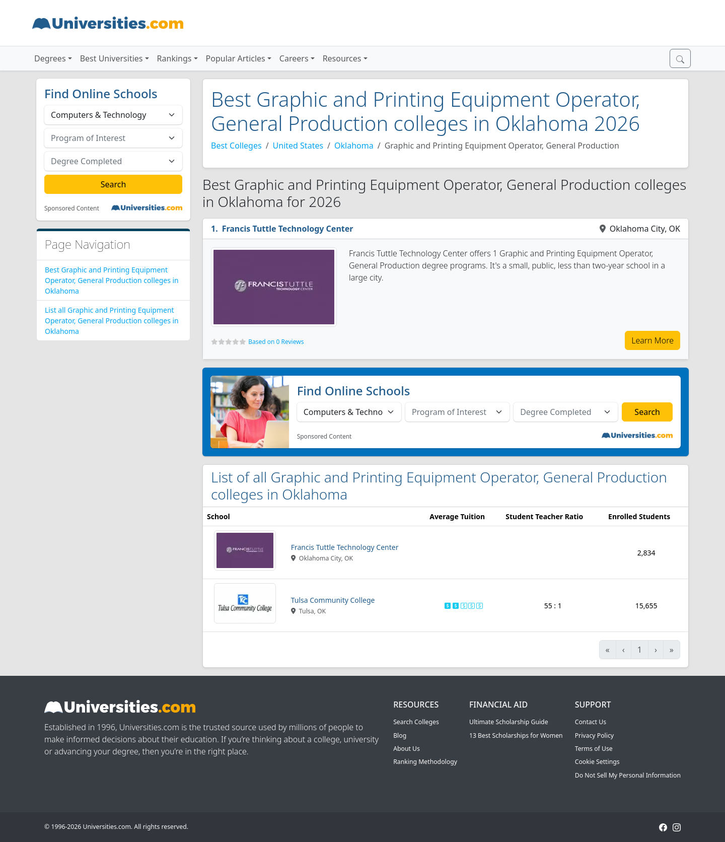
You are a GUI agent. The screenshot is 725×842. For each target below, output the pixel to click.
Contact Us (590, 722)
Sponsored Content (71, 208)
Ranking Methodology (425, 761)
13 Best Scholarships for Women (516, 735)
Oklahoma (354, 145)
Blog (399, 735)
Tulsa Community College (333, 600)
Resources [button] (342, 58)
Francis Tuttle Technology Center (287, 228)
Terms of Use (594, 748)
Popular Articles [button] (235, 58)
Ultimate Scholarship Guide (508, 722)
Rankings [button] (174, 58)
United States (298, 145)
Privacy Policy (594, 735)
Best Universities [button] (111, 58)
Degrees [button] (50, 58)
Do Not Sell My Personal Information (628, 775)
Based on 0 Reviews (276, 341)
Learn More (652, 340)
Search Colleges (416, 722)
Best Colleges (236, 145)
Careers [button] (294, 58)
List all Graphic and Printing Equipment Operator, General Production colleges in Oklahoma (112, 320)
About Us (406, 748)
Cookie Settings (597, 761)
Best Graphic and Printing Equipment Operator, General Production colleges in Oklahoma (112, 280)
